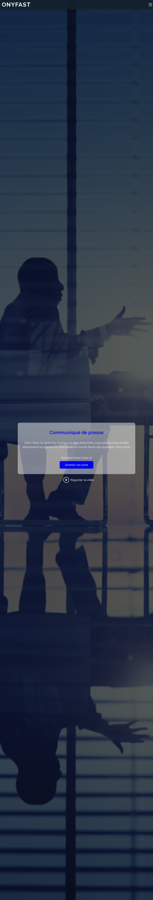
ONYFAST (16, 4)
